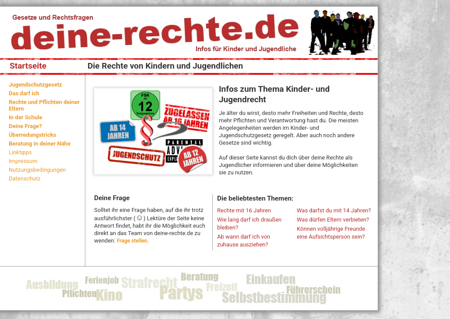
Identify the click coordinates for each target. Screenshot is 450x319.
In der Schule (25, 117)
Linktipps (20, 152)
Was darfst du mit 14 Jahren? (334, 210)
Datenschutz (24, 178)
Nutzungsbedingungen (37, 169)
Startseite (28, 66)
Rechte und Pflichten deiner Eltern (44, 105)
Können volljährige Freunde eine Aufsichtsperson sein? (331, 232)
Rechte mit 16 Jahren (244, 210)
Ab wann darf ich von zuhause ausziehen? (243, 240)
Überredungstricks (32, 135)
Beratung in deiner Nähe (39, 143)
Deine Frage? (25, 126)
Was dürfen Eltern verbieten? (333, 219)
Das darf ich (24, 93)
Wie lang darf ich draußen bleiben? (249, 223)
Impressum (23, 161)
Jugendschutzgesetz (35, 84)
